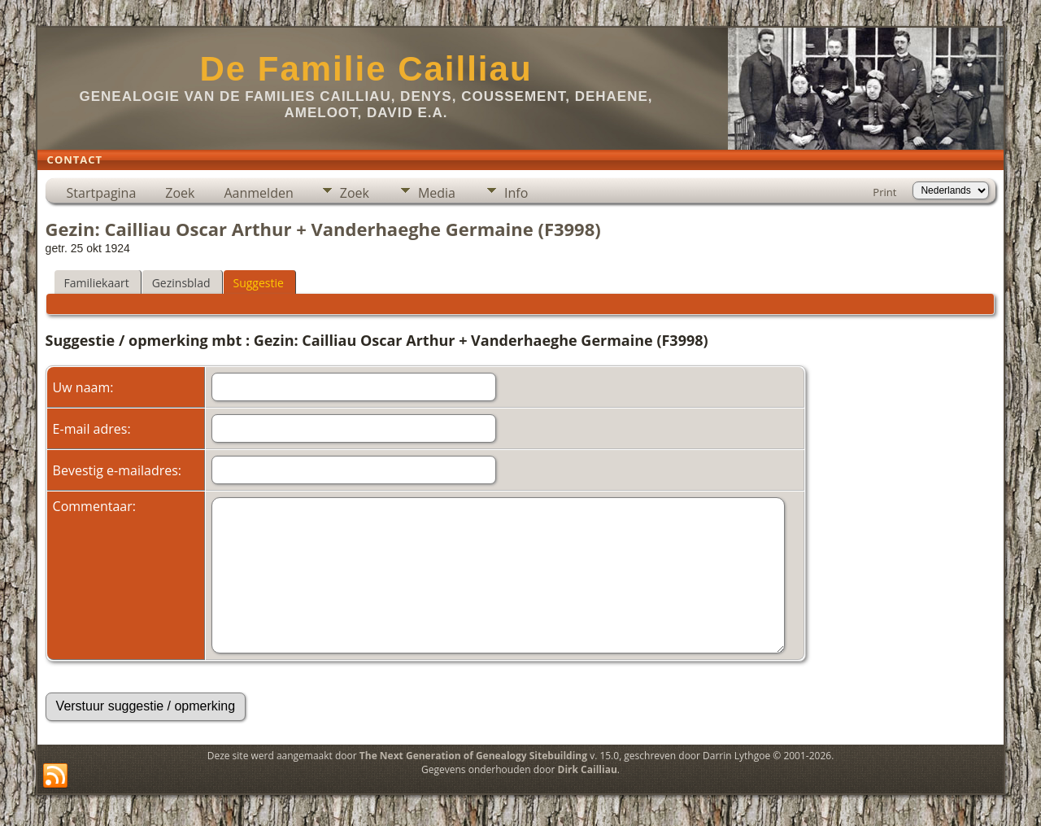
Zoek (179, 193)
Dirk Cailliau (587, 769)
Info (516, 193)
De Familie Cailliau (365, 69)
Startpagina (102, 193)
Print (884, 192)
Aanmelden (258, 193)
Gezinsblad (181, 283)
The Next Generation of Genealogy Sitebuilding (473, 756)
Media (436, 193)
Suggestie (258, 283)
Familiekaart (96, 283)
